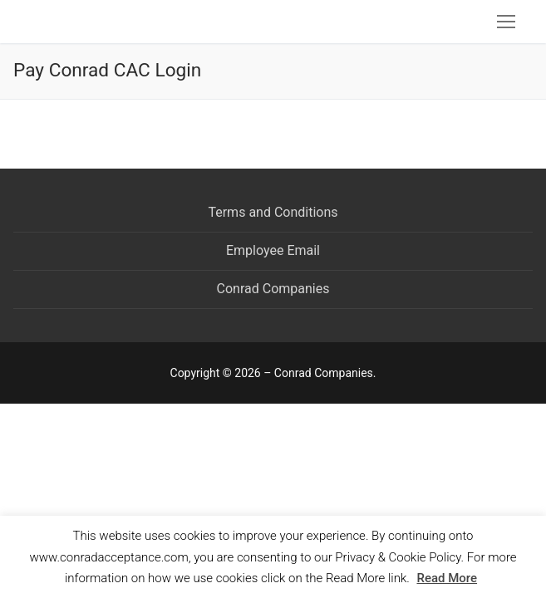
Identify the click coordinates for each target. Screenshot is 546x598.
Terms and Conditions (272, 212)
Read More (446, 578)
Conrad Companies (273, 289)
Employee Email (273, 250)
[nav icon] (506, 21)
